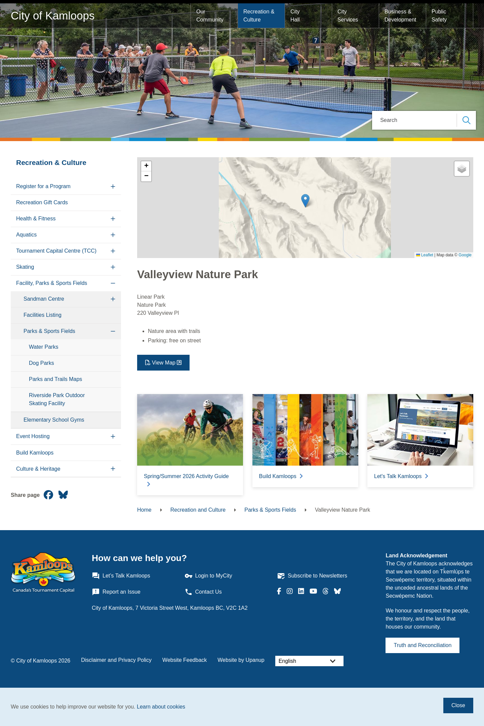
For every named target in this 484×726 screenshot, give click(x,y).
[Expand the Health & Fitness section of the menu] (113, 219)
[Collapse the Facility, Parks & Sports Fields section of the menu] (113, 283)
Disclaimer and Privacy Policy (116, 660)
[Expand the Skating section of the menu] (113, 267)
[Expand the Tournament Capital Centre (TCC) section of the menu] (113, 251)
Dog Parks (41, 363)
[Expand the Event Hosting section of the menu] (113, 436)
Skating (25, 267)
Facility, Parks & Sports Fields (51, 283)
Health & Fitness (35, 218)
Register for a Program (43, 186)
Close (458, 705)
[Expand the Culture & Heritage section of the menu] (113, 469)
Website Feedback (184, 660)
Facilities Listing (43, 315)
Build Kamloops (34, 453)
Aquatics (26, 235)
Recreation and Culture (198, 510)
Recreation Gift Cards (42, 202)
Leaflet (424, 255)
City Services (347, 16)
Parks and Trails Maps (55, 379)
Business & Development (400, 16)
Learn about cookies (161, 707)
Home (144, 510)
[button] (305, 201)
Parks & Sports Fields (49, 331)
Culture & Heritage (38, 469)
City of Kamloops (52, 15)
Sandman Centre (44, 299)
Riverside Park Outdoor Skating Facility (57, 399)
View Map (163, 363)
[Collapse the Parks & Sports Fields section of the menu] (113, 331)
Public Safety (440, 16)
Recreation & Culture (259, 16)
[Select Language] (309, 661)
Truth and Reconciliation (422, 645)
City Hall (295, 16)
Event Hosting (33, 436)
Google (465, 255)
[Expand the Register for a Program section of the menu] (113, 187)
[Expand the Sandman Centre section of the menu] (113, 299)
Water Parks (43, 347)
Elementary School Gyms (54, 420)
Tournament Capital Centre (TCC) (56, 251)
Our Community (210, 16)
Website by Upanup (240, 660)
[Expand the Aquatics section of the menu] (113, 235)
